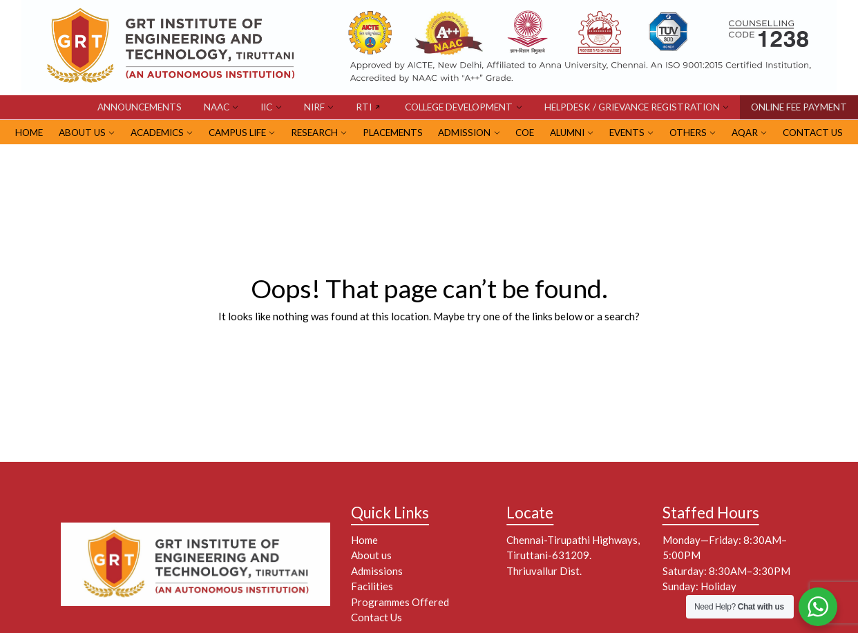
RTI (364, 107)
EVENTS (627, 132)
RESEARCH (314, 132)
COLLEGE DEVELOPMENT (459, 107)
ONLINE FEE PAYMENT (799, 107)
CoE (524, 132)
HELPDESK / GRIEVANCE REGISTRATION (632, 107)
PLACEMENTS (393, 132)
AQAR (745, 132)
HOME (29, 132)
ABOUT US (82, 132)
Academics (157, 132)
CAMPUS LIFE (237, 132)
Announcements (139, 107)
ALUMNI (567, 132)
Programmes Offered (400, 602)
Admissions (377, 571)
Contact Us (813, 132)
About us (371, 555)
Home (364, 540)
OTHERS (688, 132)
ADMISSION (464, 132)
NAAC (216, 107)
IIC (266, 107)
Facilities (372, 586)
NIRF (314, 107)
